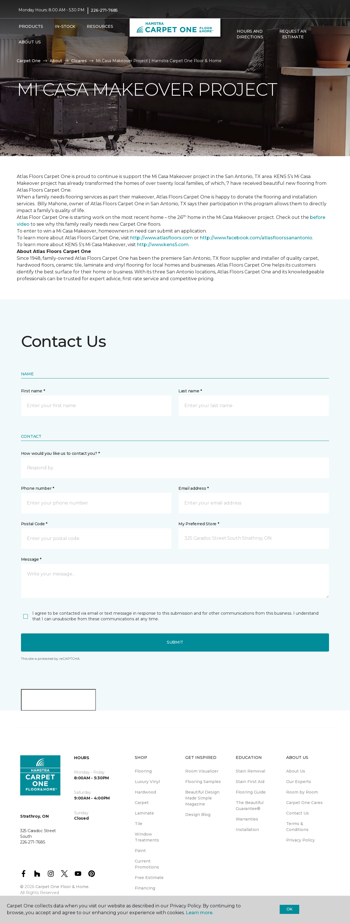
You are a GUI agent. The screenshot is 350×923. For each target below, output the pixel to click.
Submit (175, 642)
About (56, 60)
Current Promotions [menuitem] (147, 864)
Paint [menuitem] (140, 850)
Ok (289, 909)
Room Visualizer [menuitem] (201, 771)
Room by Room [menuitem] (302, 792)
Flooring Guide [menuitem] (251, 792)
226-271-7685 (104, 10)
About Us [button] (30, 42)
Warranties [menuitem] (247, 819)
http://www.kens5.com (163, 244)
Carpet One (29, 60)
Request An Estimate (293, 34)
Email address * (193, 488)
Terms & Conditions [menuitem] (297, 826)
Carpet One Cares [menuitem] (304, 802)
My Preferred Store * (198, 524)
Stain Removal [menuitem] (250, 771)
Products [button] (31, 26)
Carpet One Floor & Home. (62, 886)
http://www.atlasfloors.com (161, 237)
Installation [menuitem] (247, 829)
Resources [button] (100, 26)
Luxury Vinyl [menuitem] (147, 781)
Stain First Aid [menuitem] (250, 781)
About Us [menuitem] (295, 771)
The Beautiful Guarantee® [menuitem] (249, 805)
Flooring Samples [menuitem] (203, 781)
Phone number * (37, 488)
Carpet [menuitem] (142, 802)
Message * (31, 559)
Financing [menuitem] (145, 888)
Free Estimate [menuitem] (149, 877)
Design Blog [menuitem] (197, 814)
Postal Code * (34, 524)
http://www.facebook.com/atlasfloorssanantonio (256, 237)
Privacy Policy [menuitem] (300, 840)
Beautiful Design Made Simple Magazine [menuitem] (202, 798)
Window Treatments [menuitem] (147, 837)
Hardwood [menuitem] (145, 792)
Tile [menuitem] (138, 823)
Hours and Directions (250, 34)
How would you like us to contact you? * (60, 453)
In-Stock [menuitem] (65, 26)
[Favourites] (325, 34)
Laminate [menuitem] (144, 813)
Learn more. (199, 912)
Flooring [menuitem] (143, 771)
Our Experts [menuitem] (298, 781)
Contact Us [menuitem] (297, 813)
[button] (319, 34)
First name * (33, 391)
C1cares (79, 60)
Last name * (190, 391)
